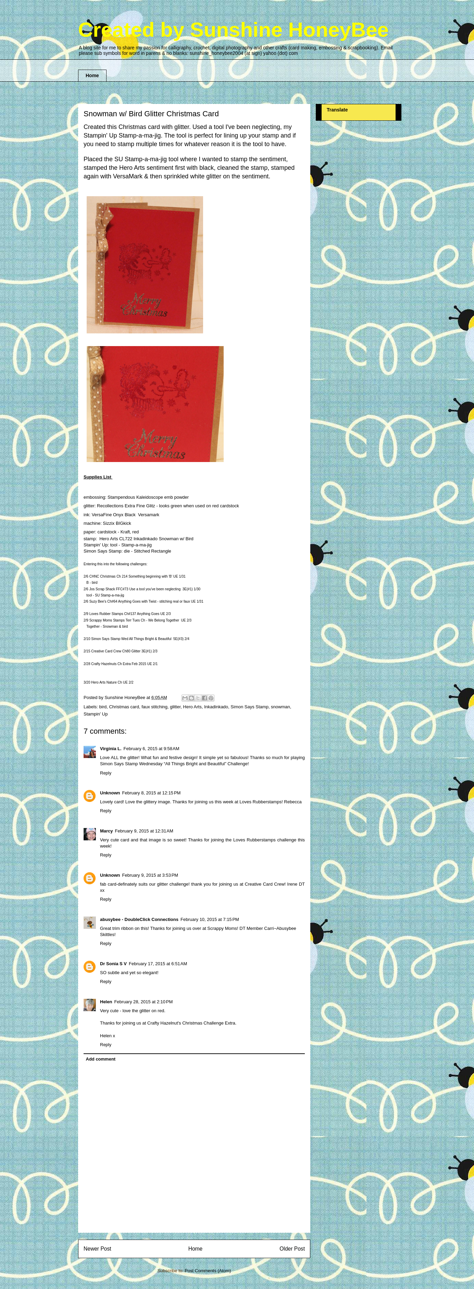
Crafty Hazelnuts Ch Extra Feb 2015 (118, 664)
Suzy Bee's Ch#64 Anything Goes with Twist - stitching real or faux (139, 601)
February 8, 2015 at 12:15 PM (151, 792)
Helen (106, 1001)
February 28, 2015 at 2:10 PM (143, 1001)
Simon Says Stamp (249, 706)
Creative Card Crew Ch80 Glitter (115, 651)
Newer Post (97, 1249)
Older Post (292, 1249)
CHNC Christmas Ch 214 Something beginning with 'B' (130, 576)
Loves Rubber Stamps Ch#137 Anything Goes (124, 614)
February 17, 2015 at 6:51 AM (158, 963)
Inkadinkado (216, 706)
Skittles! (108, 934)
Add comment (101, 1059)
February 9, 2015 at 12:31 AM (144, 830)
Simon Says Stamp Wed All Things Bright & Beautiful (131, 639)
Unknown (110, 792)
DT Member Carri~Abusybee (267, 928)
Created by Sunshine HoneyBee (233, 29)
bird (103, 706)
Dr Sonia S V (113, 963)
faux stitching (154, 706)
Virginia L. (111, 748)
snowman (280, 706)
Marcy (106, 830)
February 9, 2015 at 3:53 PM (150, 875)
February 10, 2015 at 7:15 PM (209, 919)
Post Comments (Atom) (208, 1270)
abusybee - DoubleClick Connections (139, 919)
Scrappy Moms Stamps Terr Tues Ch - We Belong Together (134, 620)
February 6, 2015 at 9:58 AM (151, 748)
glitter (175, 706)
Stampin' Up (96, 714)
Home (92, 75)
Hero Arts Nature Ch (106, 682)
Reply (105, 773)
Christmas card (124, 706)
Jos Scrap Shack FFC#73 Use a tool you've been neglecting (135, 589)
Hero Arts (192, 706)
